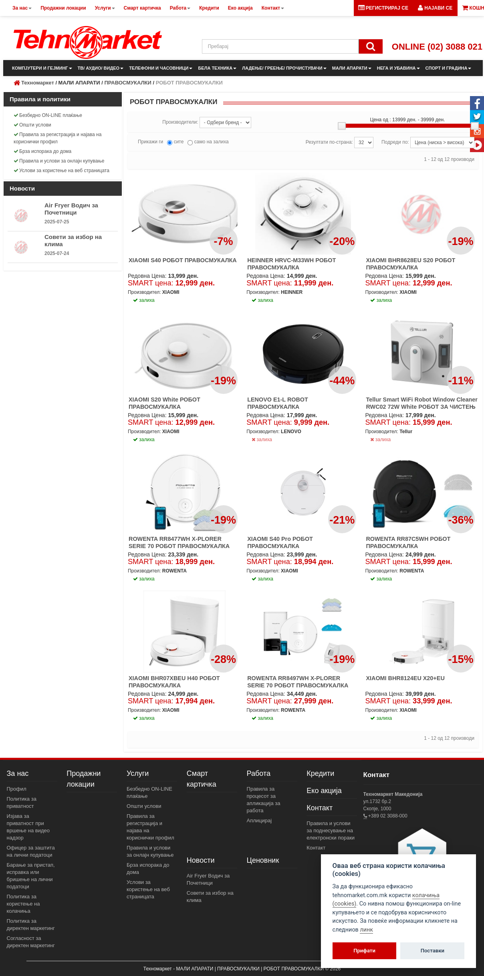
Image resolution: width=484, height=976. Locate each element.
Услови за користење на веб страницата (61, 170)
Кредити (320, 773)
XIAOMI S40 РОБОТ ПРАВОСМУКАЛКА (183, 260)
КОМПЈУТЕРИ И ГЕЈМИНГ (42, 68)
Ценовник (263, 860)
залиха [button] (144, 300)
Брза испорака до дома (42, 151)
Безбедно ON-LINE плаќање (48, 115)
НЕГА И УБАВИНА (398, 68)
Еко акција (324, 791)
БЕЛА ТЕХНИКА (217, 68)
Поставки (432, 951)
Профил (16, 789)
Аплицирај (259, 820)
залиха (262, 439)
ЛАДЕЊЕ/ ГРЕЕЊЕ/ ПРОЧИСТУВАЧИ (284, 68)
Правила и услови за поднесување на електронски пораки (331, 830)
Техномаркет (37, 83)
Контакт (320, 808)
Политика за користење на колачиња (23, 904)
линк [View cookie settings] (366, 929)
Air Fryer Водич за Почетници (71, 209)
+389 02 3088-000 (387, 816)
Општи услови (32, 125)
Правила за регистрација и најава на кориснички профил (57, 138)
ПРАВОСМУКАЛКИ (127, 83)
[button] (435, 8)
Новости (201, 860)
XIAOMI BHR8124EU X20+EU (405, 678)
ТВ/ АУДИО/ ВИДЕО (101, 68)
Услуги (138, 773)
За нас (18, 773)
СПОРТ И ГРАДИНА (449, 68)
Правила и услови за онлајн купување (59, 161)
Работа (258, 773)
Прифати (364, 951)
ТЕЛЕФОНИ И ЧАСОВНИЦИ (160, 68)
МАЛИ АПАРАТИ (351, 68)
